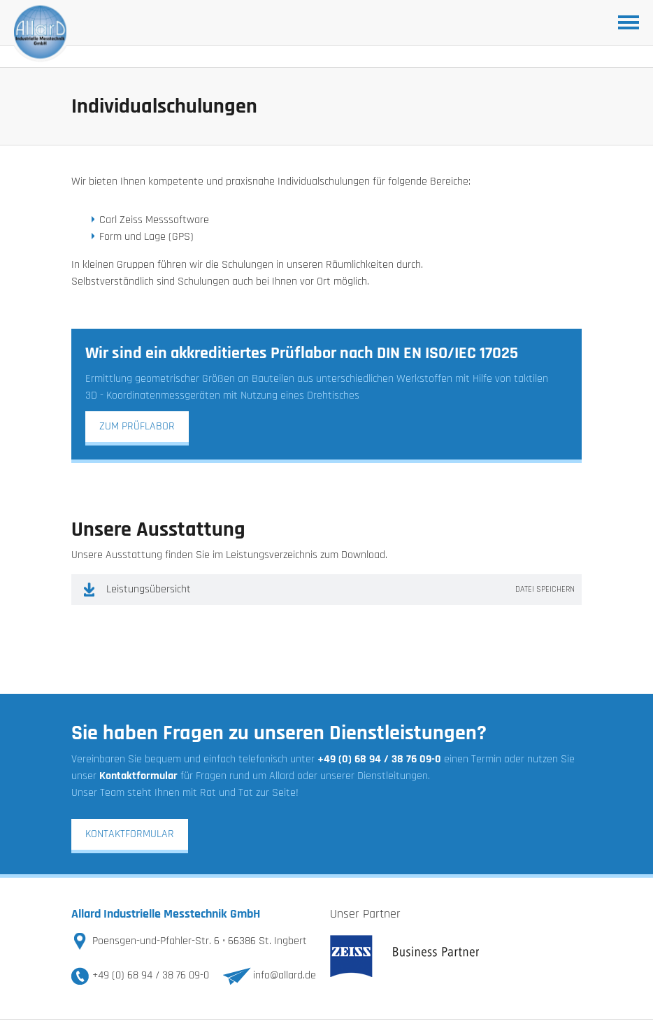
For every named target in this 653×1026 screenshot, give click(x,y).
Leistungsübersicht (340, 589)
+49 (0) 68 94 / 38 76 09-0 (150, 975)
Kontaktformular (129, 834)
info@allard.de (284, 975)
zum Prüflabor (137, 426)
